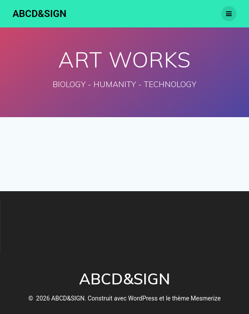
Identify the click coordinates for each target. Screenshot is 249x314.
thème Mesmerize (196, 298)
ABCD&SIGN (39, 13)
